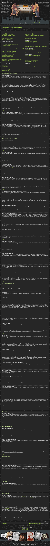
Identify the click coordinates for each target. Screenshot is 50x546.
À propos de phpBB (30, 497)
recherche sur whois (7, 508)
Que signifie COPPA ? (4, 33)
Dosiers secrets (19, 544)
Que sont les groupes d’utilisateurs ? (30, 34)
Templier (47, 543)
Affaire (15, 544)
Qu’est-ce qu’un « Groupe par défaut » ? (30, 37)
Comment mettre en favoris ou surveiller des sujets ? (32, 56)
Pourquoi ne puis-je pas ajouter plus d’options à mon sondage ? (10, 54)
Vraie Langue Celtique (33, 544)
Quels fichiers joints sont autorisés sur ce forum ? (31, 60)
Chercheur (17, 543)
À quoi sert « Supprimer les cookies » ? (7, 39)
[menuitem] (3, 26)
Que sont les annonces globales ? (6, 67)
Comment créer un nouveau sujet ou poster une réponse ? (9, 51)
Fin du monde (24, 543)
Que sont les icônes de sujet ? (5, 70)
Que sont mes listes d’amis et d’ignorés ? (30, 45)
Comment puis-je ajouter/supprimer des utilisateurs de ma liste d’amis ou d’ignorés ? (36, 46)
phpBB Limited (24, 496)
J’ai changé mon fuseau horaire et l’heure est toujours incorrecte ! (10, 44)
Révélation (29, 543)
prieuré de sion (28, 22)
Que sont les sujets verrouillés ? (6, 69)
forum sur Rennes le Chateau (37, 22)
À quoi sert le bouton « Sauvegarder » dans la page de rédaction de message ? (12, 59)
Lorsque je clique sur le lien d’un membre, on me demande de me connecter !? (13, 48)
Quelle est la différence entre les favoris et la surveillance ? (32, 55)
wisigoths (32, 22)
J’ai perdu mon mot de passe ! (5, 37)
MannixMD (26, 526)
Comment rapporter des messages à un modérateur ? (8, 58)
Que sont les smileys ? (4, 65)
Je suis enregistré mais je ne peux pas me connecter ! (8, 35)
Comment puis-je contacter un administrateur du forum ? (32, 66)
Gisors (21, 543)
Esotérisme (28, 544)
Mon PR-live (23, 544)
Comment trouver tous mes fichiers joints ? (30, 61)
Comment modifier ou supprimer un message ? (8, 52)
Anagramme (3, 543)
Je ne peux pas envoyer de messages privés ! (31, 41)
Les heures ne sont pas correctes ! (6, 43)
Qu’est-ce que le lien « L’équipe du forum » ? (31, 38)
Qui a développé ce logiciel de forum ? (30, 64)
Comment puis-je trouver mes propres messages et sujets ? (33, 52)
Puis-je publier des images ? (5, 66)
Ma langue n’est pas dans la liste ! (6, 45)
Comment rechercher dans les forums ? (30, 49)
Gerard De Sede (13, 543)
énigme (30, 23)
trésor (12, 22)
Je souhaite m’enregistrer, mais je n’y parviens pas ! (8, 34)
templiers (24, 22)
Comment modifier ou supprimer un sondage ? (7, 55)
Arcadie (32, 543)
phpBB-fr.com (26, 528)
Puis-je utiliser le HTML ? (5, 64)
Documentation (7, 543)
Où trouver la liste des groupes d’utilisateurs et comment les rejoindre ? (34, 35)
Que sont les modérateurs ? (29, 33)
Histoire (44, 543)
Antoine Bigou (36, 543)
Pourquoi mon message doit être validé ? (7, 60)
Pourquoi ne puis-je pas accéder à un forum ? (7, 56)
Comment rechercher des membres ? (30, 51)
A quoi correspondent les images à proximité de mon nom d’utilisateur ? (11, 46)
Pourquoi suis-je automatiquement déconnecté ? (8, 38)
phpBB (13, 167)
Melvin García (28, 525)
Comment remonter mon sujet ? (6, 61)
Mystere (41, 543)
